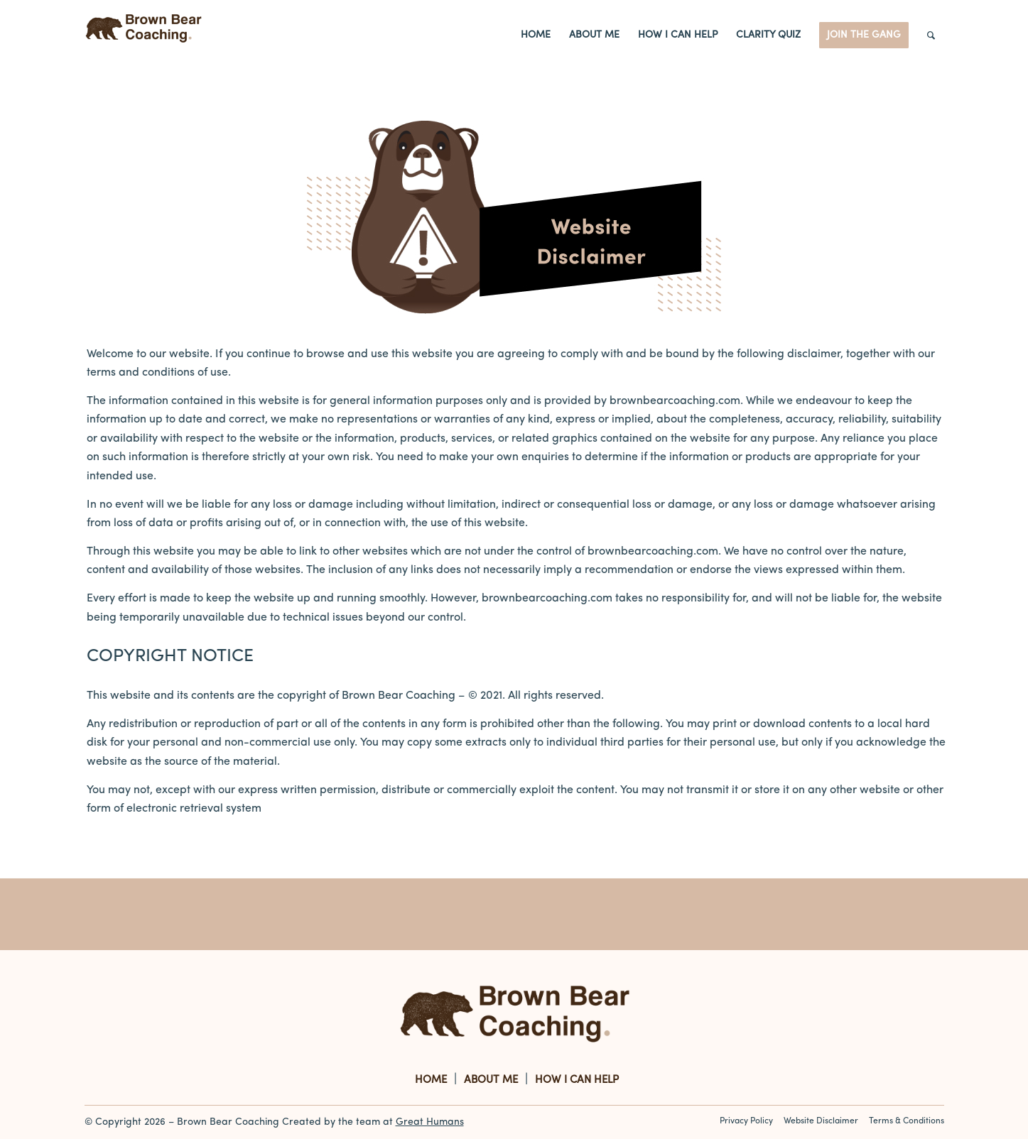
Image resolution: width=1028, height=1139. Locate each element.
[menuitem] (536, 35)
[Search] (931, 35)
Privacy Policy (746, 1121)
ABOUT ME (491, 1080)
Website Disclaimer (821, 1121)
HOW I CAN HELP (577, 1080)
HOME (431, 1080)
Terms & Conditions (906, 1121)
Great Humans (430, 1122)
